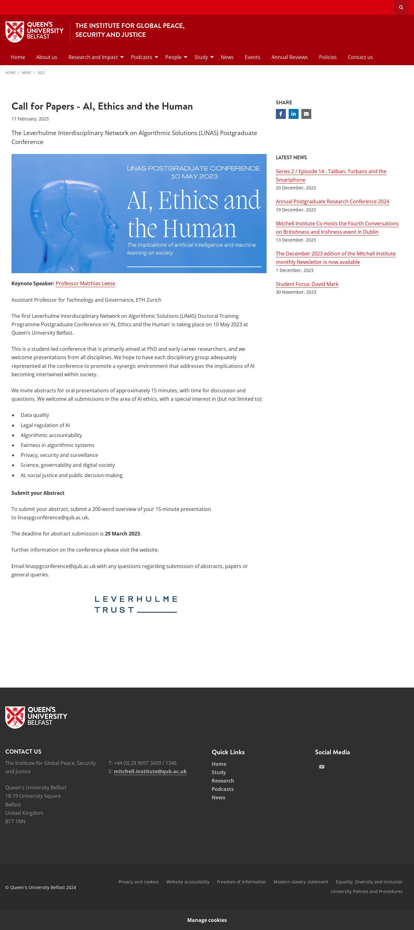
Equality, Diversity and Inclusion (369, 882)
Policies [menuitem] (328, 57)
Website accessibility (187, 882)
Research (223, 780)
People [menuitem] (173, 57)
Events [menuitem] (252, 57)
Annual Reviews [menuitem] (290, 57)
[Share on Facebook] (281, 114)
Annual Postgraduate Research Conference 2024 (332, 201)
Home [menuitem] (18, 57)
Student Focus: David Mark (307, 284)
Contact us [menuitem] (360, 57)
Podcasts (223, 789)
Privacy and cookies (139, 882)
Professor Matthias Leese (85, 283)
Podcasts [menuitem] (141, 57)
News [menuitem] (227, 57)
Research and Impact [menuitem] (93, 57)
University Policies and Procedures (367, 891)
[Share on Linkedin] (294, 114)
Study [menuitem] (201, 57)
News (26, 72)
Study (219, 772)
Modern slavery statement (301, 882)
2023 (41, 72)
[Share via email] (306, 114)
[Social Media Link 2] (322, 767)
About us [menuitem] (46, 57)
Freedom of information (241, 882)
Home (10, 72)
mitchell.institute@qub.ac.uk (150, 771)
